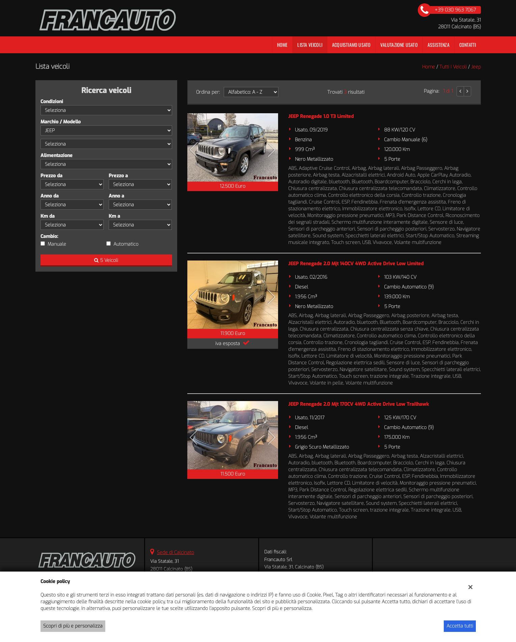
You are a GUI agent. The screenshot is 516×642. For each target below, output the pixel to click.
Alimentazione (56, 155)
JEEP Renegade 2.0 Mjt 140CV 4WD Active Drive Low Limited (356, 264)
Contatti (467, 44)
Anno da (49, 196)
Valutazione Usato (398, 44)
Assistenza (439, 44)
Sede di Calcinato (175, 552)
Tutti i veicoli (453, 67)
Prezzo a (118, 176)
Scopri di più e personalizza (73, 626)
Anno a (116, 196)
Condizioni (51, 101)
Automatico (126, 244)
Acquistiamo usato (351, 44)
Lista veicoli (309, 44)
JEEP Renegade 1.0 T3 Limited (321, 116)
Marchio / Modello (60, 122)
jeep (476, 67)
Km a (114, 216)
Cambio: (49, 236)
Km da (47, 216)
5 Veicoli (106, 260)
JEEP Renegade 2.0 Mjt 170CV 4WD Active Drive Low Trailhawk (358, 404)
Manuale (56, 244)
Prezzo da (51, 176)
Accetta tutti (459, 626)
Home (282, 44)
